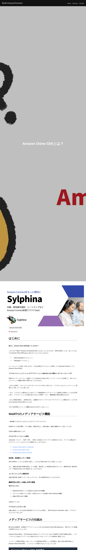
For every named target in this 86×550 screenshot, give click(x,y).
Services (75, 3)
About (69, 3)
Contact (81, 3)
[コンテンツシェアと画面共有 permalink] (8, 474)
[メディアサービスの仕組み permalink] (8, 519)
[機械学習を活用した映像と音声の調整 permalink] (8, 482)
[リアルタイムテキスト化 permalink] (8, 507)
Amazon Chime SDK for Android (22, 452)
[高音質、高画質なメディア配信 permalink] (8, 458)
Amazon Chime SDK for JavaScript (23, 447)
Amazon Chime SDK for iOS (21, 450)
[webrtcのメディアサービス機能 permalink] (8, 414)
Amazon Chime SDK (15, 327)
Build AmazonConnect (12, 3)
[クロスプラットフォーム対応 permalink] (8, 436)
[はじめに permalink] (8, 338)
